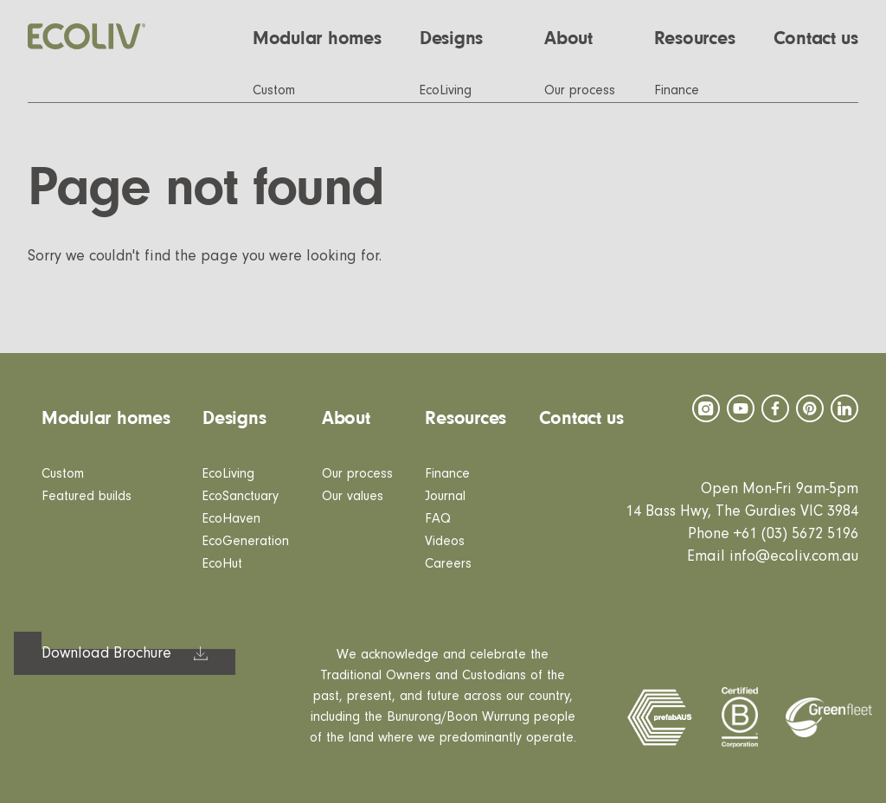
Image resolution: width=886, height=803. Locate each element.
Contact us (581, 418)
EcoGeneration (245, 541)
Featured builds (87, 496)
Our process (357, 473)
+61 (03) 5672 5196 (796, 533)
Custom (63, 473)
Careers (448, 563)
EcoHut (222, 563)
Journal (445, 496)
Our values (352, 496)
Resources (465, 418)
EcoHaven (231, 518)
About (346, 418)
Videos (445, 541)
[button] (579, 38)
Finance (447, 473)
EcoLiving (228, 473)
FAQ (438, 518)
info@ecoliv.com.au (793, 556)
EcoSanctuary (240, 496)
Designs (234, 418)
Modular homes (106, 418)
